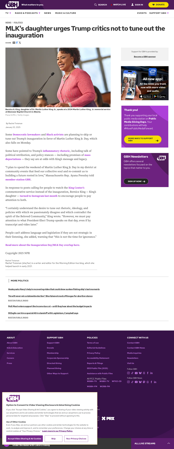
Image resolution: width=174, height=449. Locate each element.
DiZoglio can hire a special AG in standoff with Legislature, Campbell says (43, 313)
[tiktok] (132, 372)
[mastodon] (144, 381)
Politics (18, 22)
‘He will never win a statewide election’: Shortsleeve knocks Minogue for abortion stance (50, 296)
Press (9, 363)
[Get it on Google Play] (160, 96)
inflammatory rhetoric (57, 151)
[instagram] (128, 372)
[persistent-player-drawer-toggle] (152, 443)
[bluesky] (140, 372)
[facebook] (148, 372)
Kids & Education (15, 348)
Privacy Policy (93, 353)
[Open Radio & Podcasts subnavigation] (39, 13)
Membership (53, 353)
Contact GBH (133, 343)
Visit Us (130, 363)
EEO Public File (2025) (97, 368)
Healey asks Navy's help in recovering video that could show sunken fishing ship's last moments (53, 289)
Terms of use (93, 343)
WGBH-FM (92, 386)
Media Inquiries (134, 353)
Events (142, 13)
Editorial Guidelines (96, 348)
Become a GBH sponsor (145, 56)
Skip (53, 438)
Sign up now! (135, 181)
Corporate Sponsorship (58, 358)
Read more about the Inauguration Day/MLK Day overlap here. (44, 245)
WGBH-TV (92, 381)
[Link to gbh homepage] (12, 4)
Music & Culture (65, 13)
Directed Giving (54, 363)
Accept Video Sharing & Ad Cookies (24, 438)
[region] (49, 418)
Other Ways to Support (57, 373)
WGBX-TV (104, 381)
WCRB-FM (105, 386)
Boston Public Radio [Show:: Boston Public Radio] (18, 300)
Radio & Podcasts (26, 13)
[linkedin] (151, 372)
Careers (10, 358)
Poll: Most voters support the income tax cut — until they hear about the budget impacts (49, 306)
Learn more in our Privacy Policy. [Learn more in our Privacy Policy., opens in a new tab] (57, 431)
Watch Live (119, 4)
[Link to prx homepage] (108, 418)
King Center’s (77, 188)
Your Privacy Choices (76, 438)
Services (11, 353)
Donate (158, 4)
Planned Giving (54, 368)
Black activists (56, 134)
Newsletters (132, 358)
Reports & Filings (95, 363)
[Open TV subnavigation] (10, 13)
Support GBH (157, 13)
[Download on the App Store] (145, 96)
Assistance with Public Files (100, 373)
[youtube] (136, 372)
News (47, 13)
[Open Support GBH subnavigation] (168, 13)
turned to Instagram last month (39, 196)
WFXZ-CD (117, 381)
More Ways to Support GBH (140, 139)
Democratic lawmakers (27, 134)
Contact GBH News (136, 348)
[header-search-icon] (100, 5)
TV (7, 13)
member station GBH (18, 179)
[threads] (144, 372)
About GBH (12, 343)
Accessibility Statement (98, 358)
